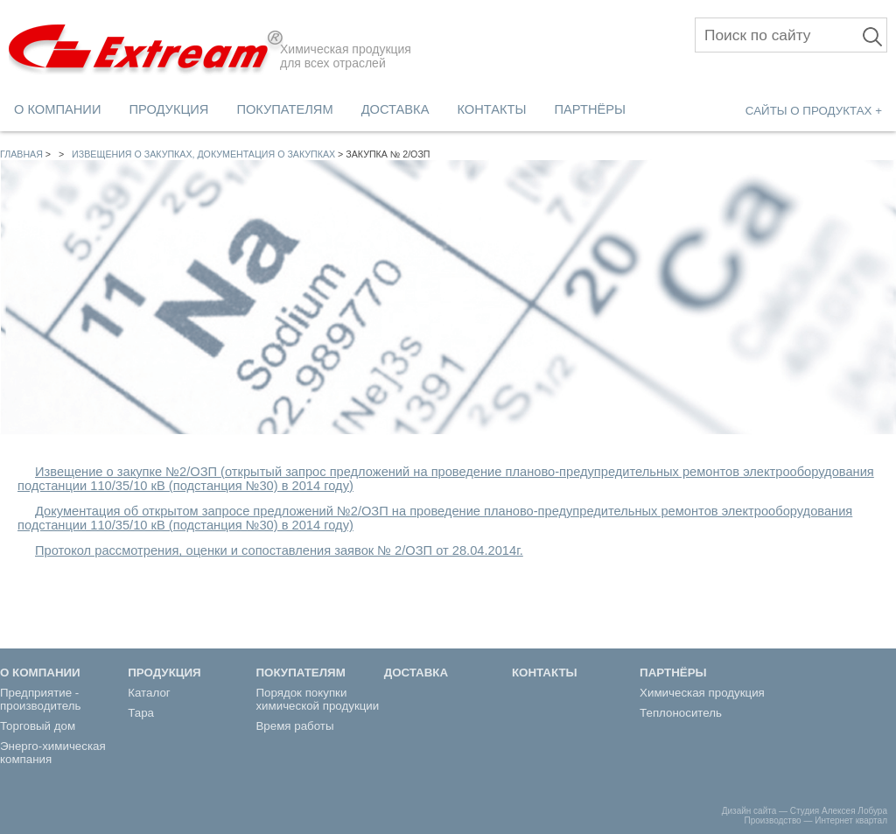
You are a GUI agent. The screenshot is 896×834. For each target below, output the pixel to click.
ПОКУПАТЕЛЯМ (284, 109)
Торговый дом (37, 725)
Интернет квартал (851, 820)
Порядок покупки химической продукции (317, 699)
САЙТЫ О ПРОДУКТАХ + (814, 110)
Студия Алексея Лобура (838, 811)
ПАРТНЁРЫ (590, 109)
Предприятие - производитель (40, 699)
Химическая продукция (702, 692)
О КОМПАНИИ (57, 109)
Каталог (149, 692)
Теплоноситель (681, 712)
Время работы (294, 725)
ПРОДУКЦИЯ (168, 109)
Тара (141, 712)
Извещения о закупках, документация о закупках (203, 154)
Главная (21, 154)
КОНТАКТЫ (491, 109)
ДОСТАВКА (395, 109)
